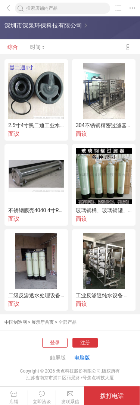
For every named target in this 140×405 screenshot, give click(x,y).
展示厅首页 (42, 322)
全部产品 (68, 322)
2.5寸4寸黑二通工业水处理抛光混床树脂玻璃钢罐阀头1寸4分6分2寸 (36, 125)
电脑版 (82, 358)
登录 (55, 342)
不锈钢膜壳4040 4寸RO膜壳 (36, 210)
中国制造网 (15, 322)
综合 (12, 47)
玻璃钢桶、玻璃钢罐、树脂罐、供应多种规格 (104, 210)
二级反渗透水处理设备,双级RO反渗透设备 (36, 295)
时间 (37, 47)
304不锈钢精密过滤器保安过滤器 (104, 125)
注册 (85, 342)
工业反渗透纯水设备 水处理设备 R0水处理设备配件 (104, 295)
